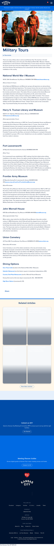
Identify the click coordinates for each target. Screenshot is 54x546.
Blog (22, 526)
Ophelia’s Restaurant (9, 271)
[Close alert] (53, 7)
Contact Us (27, 526)
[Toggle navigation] (51, 3)
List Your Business (23, 533)
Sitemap (16, 537)
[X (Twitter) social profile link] (31, 505)
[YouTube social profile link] (25, 505)
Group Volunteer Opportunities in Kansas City (10, 349)
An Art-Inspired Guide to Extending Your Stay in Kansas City (37, 349)
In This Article (7, 55)
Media (31, 533)
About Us (17, 526)
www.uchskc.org (43, 241)
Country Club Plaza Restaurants (12, 274)
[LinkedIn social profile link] (38, 505)
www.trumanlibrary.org (12, 116)
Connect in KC (27, 465)
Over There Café (7, 268)
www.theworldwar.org (42, 79)
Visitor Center (35, 526)
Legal (12, 537)
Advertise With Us (13, 533)
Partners (37, 533)
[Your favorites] (47, 3)
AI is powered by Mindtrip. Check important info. (33, 537)
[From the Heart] (27, 475)
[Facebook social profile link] (10, 505)
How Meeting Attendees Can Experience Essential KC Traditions (38, 310)
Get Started (27, 431)
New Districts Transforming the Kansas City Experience (14, 310)
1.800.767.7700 (27, 512)
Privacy (20, 537)
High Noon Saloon (8, 281)
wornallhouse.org (41, 213)
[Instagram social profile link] (18, 505)
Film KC (42, 533)
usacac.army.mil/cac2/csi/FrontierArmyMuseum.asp (20, 182)
